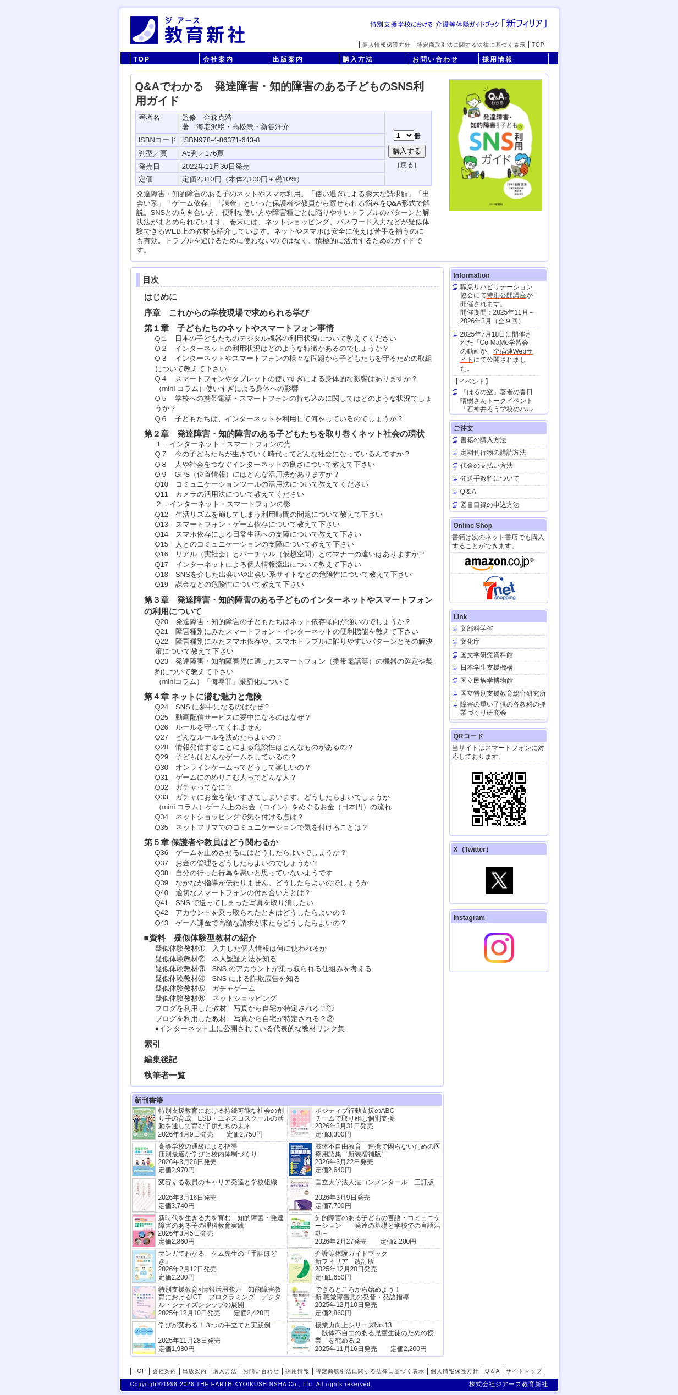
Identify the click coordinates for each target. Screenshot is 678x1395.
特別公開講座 (506, 295)
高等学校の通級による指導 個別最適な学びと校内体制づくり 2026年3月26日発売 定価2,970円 (207, 1158)
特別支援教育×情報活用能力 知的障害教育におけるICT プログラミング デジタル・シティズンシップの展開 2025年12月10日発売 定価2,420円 (219, 1301)
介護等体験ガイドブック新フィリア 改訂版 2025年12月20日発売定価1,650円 (351, 1265)
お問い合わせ (435, 59)
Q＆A (492, 1371)
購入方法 (358, 59)
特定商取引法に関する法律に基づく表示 (471, 45)
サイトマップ (524, 1371)
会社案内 (218, 59)
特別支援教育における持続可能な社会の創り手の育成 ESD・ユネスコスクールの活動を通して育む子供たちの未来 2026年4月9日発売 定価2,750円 (221, 1122)
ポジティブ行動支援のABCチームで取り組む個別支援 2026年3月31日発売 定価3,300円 (355, 1122)
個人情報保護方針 (386, 45)
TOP (538, 45)
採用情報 (497, 59)
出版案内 (288, 59)
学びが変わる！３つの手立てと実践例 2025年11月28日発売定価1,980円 (214, 1337)
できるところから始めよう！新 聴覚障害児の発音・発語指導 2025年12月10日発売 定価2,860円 (362, 1301)
